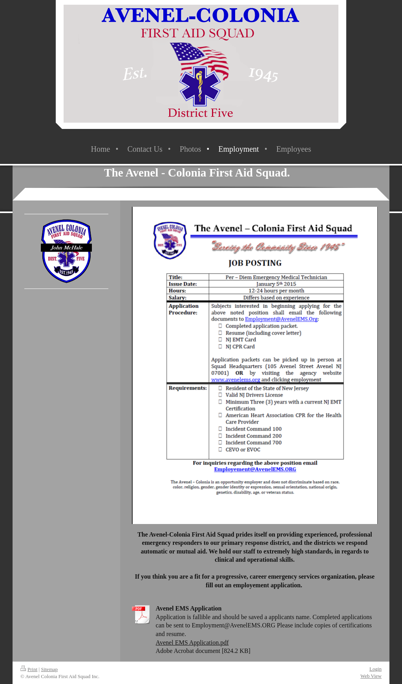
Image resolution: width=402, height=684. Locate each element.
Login (375, 669)
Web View (371, 676)
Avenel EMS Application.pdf (192, 642)
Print (28, 669)
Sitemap (49, 669)
